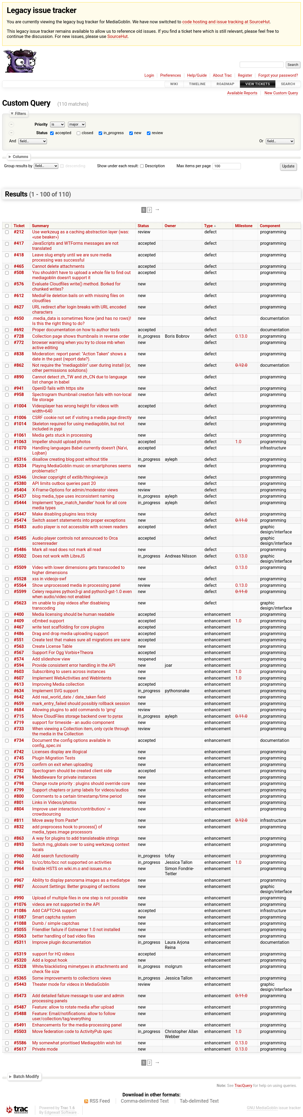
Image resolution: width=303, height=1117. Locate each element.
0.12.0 (241, 365)
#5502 (20, 556)
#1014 (20, 423)
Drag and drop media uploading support (70, 633)
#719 (19, 722)
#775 (19, 764)
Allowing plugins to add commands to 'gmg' (74, 709)
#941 (19, 388)
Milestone (243, 226)
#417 (19, 243)
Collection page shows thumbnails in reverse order (80, 336)
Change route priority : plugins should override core (81, 783)
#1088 (20, 923)
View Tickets (258, 84)
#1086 (20, 910)
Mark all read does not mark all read (66, 549)
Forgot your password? (278, 75)
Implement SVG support (55, 690)
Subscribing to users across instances (68, 671)
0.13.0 (241, 336)
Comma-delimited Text (145, 1101)
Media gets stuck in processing (62, 435)
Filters (20, 113)
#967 (19, 880)
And (12, 141)
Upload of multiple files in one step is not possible (80, 897)
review (157, 133)
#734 (19, 740)
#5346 (20, 477)
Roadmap (225, 84)
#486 (19, 633)
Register (245, 75)
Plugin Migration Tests (53, 758)
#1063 (20, 441)
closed (87, 133)
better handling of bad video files (63, 936)
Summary (40, 226)
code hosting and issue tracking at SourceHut (226, 21)
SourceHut (117, 36)
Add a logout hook (49, 960)
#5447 (20, 514)
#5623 (20, 603)
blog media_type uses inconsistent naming (73, 496)
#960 (19, 855)
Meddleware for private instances (64, 777)
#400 (19, 614)
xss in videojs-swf (49, 578)
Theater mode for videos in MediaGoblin (70, 984)
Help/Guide (197, 75)
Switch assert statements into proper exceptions (78, 520)
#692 (19, 329)
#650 (19, 318)
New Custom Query (281, 93)
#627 (19, 307)
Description (152, 166)
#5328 (20, 966)
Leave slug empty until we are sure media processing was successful (71, 257)
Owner (170, 226)
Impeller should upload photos (61, 441)
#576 (19, 284)
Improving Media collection (58, 684)
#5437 (20, 496)
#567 (19, 652)
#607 (19, 678)
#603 (19, 671)
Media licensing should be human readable (73, 614)
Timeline (197, 84)
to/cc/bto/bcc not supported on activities (72, 862)
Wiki (174, 84)
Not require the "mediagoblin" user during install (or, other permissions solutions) (81, 368)
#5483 (20, 526)
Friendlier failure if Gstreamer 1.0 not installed (76, 929)
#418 (19, 254)
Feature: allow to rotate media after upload (73, 1007)
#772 (19, 342)
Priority (41, 124)
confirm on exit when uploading (62, 764)
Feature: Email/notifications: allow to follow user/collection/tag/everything (73, 1016)
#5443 (20, 984)
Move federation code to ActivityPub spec (72, 1031)
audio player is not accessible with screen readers (80, 526)
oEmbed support (48, 620)
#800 (19, 796)
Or (261, 141)
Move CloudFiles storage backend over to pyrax (77, 716)
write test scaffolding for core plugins (68, 627)
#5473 (20, 995)
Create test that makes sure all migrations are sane (81, 639)
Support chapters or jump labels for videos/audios (80, 790)
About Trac (222, 75)
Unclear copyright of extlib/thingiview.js (70, 477)
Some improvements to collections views (71, 978)
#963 (19, 862)
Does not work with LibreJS (58, 556)
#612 (19, 295)
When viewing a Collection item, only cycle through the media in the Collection (80, 731)
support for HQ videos (53, 954)
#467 (19, 627)
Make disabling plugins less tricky (64, 514)
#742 (19, 751)
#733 (19, 728)
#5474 (20, 520)
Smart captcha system (54, 917)
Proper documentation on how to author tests (76, 329)
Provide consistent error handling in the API (73, 665)
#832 (19, 826)
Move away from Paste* (55, 820)
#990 (19, 897)
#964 (19, 868)
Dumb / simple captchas (55, 923)
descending (75, 166)
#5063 (20, 936)
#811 (19, 820)
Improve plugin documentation (61, 942)
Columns (20, 156)
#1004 (20, 405)
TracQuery (243, 1085)
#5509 (20, 567)
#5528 (20, 578)
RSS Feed (100, 1101)
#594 (19, 665)
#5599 (20, 591)
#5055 (20, 929)
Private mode (45, 1049)
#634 (19, 690)
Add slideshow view (51, 659)
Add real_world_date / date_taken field (69, 697)
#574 (19, 659)
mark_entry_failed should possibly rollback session (81, 703)
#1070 (20, 447)
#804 (19, 809)
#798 (19, 783)
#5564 (20, 585)
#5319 (20, 954)
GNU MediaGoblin (262, 1108)
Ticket (19, 226)
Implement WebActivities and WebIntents (71, 678)
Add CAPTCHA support (54, 910)
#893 (19, 844)
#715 (19, 716)
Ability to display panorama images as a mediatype (81, 880)
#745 (19, 758)
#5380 (20, 483)
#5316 (20, 459)
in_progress (114, 133)
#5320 (20, 960)
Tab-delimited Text (199, 1101)
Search (288, 84)
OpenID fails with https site (58, 388)
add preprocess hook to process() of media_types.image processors (67, 829)
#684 (19, 709)
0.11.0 (241, 520)
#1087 (20, 917)
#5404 (20, 489)
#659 (19, 703)
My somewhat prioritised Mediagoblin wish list (77, 1042)
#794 (19, 777)
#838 (19, 353)
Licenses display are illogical (59, 751)
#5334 (20, 465)
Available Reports (242, 93)
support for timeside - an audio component (73, 722)
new (137, 133)
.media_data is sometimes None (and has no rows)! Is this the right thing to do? (81, 321)
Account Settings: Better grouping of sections (76, 886)
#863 (19, 838)
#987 (19, 886)
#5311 (20, 942)
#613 (19, 684)
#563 (19, 646)
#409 (19, 620)
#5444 (20, 502)
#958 (19, 394)
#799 (19, 790)
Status (42, 133)
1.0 (238, 441)
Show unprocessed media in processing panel (76, 585)
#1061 (20, 435)
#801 (19, 802)
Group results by (18, 166)
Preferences (170, 75)
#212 (19, 231)
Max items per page (193, 166)
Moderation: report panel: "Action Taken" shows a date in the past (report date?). (79, 356)
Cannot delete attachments (58, 266)
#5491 (20, 1025)
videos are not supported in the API (66, 904)
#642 (19, 697)
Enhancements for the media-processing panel (77, 1025)
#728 (19, 336)
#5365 (20, 978)
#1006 (20, 417)
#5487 (20, 1007)
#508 (19, 272)
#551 (19, 639)
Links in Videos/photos (54, 802)
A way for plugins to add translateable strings (75, 838)
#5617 (20, 1049)
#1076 (20, 904)
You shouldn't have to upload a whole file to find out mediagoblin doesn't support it (81, 275)
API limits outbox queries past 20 (64, 483)
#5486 (20, 549)
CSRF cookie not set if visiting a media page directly (82, 417)
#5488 (20, 1013)
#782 (19, 770)
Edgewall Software (60, 1112)
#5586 (20, 1042)
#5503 (20, 1031)
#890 (19, 376)
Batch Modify (26, 1076)
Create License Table (52, 646)
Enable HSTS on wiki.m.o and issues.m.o (71, 868)
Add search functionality (55, 855)
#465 (19, 266)
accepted (63, 133)
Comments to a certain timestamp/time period (77, 796)
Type (208, 226)
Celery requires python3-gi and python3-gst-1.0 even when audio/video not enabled (82, 594)
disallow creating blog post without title (70, 459)
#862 (19, 365)
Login (149, 75)
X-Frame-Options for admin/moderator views (75, 489)
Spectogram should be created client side (72, 770)
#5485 (20, 538)
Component (270, 226)
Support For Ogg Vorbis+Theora (62, 652)
